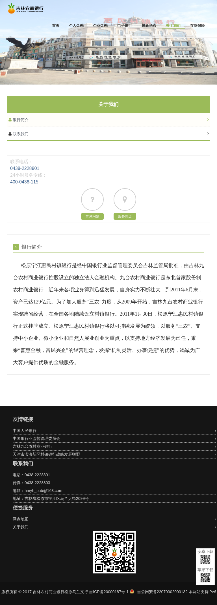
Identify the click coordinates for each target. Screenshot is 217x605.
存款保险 (197, 25)
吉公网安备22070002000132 (162, 592)
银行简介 (20, 120)
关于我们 (173, 25)
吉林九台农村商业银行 (32, 446)
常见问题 (92, 216)
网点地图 (21, 519)
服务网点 (125, 216)
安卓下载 (205, 556)
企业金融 (100, 25)
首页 (55, 25)
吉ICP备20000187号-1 (109, 592)
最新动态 (149, 25)
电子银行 (124, 25)
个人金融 (76, 25)
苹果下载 (205, 575)
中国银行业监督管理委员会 (36, 438)
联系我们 (20, 134)
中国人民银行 (24, 430)
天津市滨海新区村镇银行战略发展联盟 (46, 454)
